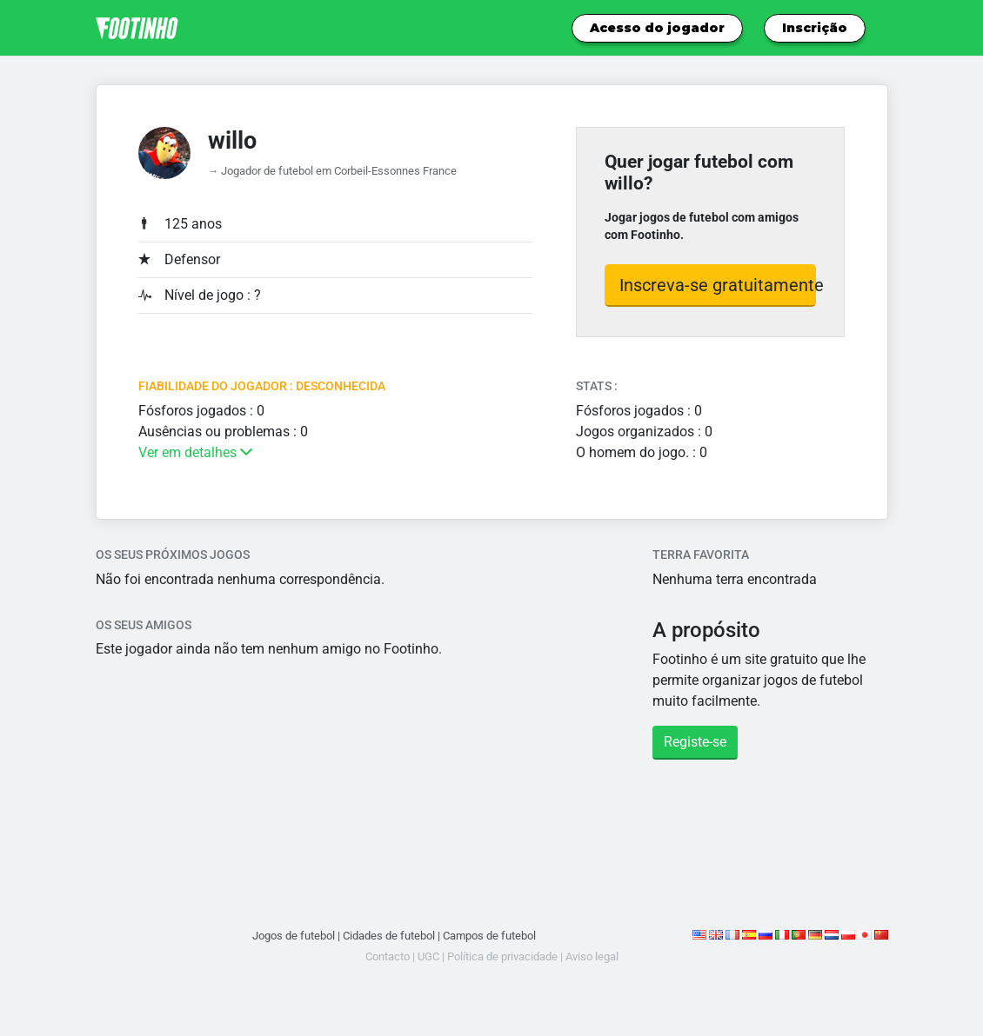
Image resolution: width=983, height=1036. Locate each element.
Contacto (387, 956)
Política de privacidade (502, 956)
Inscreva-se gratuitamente (718, 285)
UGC (428, 956)
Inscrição (814, 28)
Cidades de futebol (389, 935)
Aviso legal (592, 956)
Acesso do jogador (657, 28)
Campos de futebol (489, 935)
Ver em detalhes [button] (195, 452)
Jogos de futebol (293, 935)
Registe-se (695, 742)
